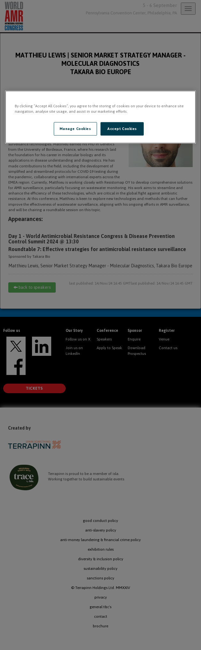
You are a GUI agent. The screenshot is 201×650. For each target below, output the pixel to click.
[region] (100, 117)
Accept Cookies (122, 129)
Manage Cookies (75, 129)
